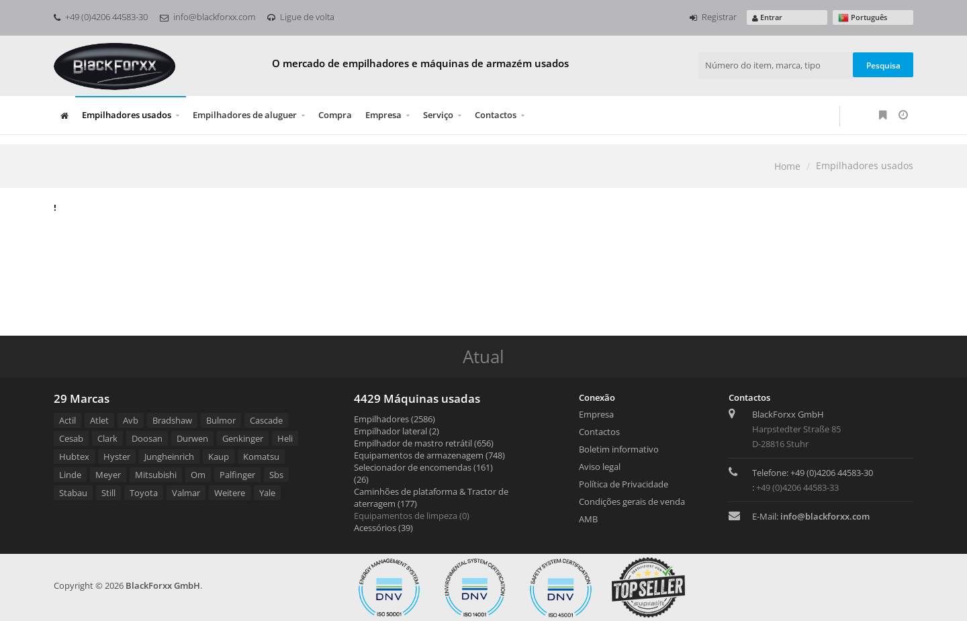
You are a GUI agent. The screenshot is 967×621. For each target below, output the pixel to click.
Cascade (266, 420)
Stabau (73, 493)
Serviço (438, 115)
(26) (361, 479)
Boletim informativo (619, 449)
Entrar (767, 17)
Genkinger (242, 438)
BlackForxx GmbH (163, 585)
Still (108, 493)
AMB (588, 519)
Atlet (99, 420)
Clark (107, 438)
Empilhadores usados (126, 115)
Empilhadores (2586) (394, 419)
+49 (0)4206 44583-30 (101, 17)
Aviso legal (599, 467)
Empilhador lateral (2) (396, 431)
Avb (130, 420)
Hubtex (74, 456)
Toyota (144, 493)
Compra (335, 115)
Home (787, 166)
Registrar (713, 17)
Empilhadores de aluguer (245, 115)
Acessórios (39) (383, 528)
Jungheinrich (169, 456)
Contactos (495, 115)
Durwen (192, 438)
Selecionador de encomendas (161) (423, 467)
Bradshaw (172, 420)
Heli (285, 438)
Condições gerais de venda (632, 501)
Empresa (383, 115)
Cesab (71, 438)
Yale (267, 493)
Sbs (276, 475)
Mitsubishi (156, 475)
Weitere (229, 493)
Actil (67, 420)
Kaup (218, 456)
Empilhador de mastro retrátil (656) (424, 443)
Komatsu (261, 456)
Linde (70, 475)
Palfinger (237, 475)
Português (862, 17)
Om (198, 475)
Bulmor (221, 420)
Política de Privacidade (623, 484)
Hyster (116, 456)
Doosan (147, 438)
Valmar (186, 493)
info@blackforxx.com (207, 17)
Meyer (108, 475)
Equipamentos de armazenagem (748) (429, 455)
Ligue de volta (300, 17)
